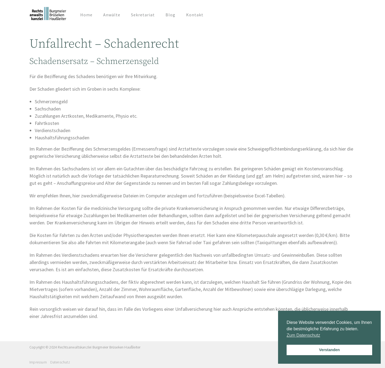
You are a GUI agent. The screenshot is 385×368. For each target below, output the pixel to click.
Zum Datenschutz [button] (303, 335)
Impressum (38, 362)
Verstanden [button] (329, 350)
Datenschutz (60, 362)
